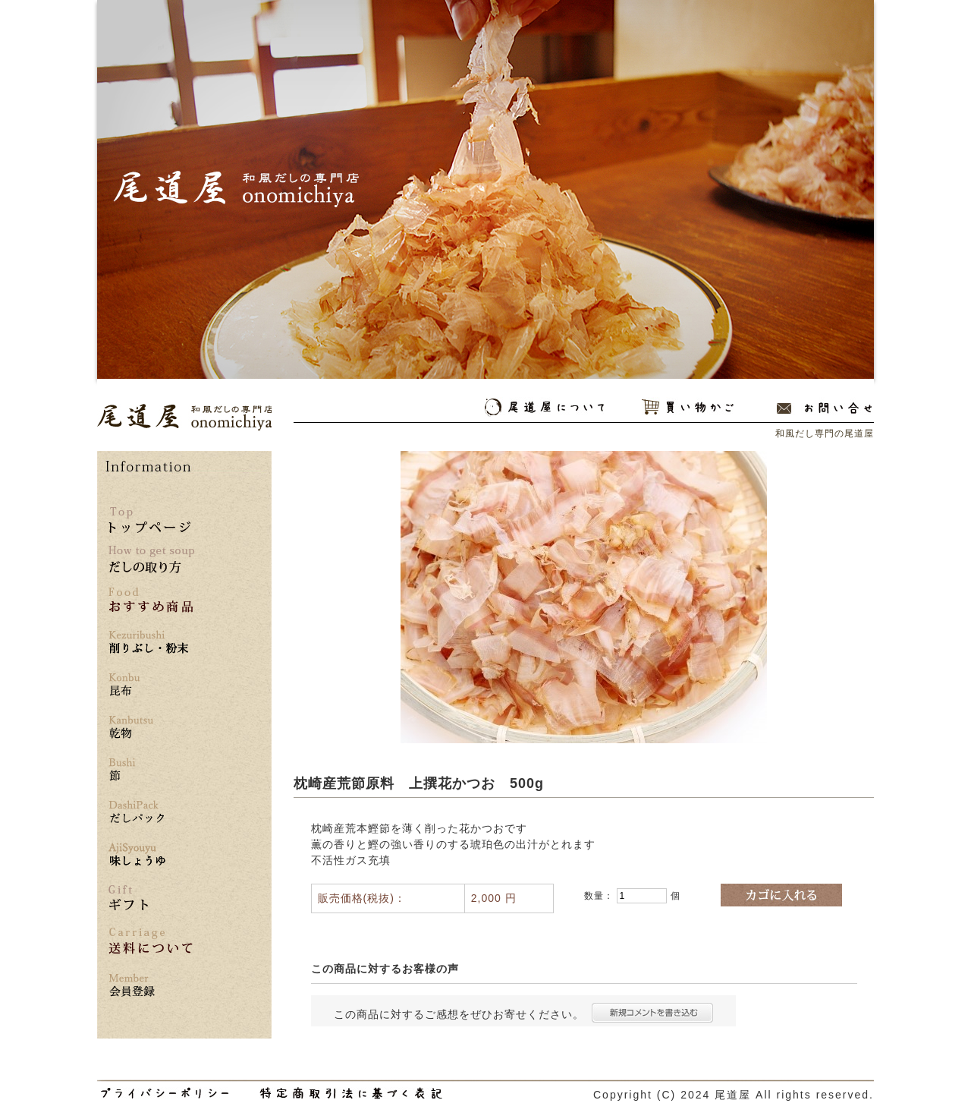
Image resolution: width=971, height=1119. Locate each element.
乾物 (150, 727)
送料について (150, 941)
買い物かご (688, 407)
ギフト (128, 897)
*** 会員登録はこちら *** (150, 985)
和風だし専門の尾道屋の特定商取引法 (350, 1093)
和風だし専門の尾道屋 (184, 417)
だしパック (150, 812)
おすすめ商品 (150, 600)
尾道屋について (544, 407)
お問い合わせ (824, 407)
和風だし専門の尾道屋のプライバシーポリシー (165, 1093)
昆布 (150, 685)
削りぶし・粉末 (150, 642)
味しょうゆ (150, 855)
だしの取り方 (151, 559)
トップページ (149, 520)
